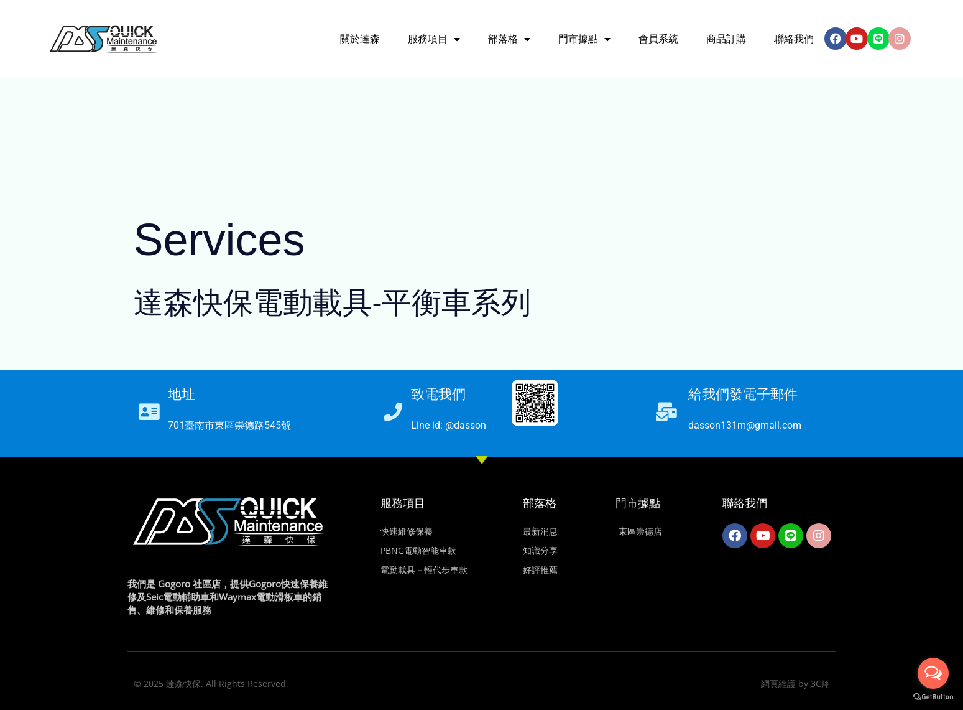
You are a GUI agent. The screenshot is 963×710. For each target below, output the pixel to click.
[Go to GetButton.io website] (933, 697)
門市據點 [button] (584, 39)
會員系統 (658, 39)
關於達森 (360, 39)
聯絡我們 (794, 39)
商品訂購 (726, 39)
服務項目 (402, 503)
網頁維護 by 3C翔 (795, 683)
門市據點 (637, 503)
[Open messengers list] (933, 673)
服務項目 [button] (434, 39)
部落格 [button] (509, 39)
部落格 (539, 503)
